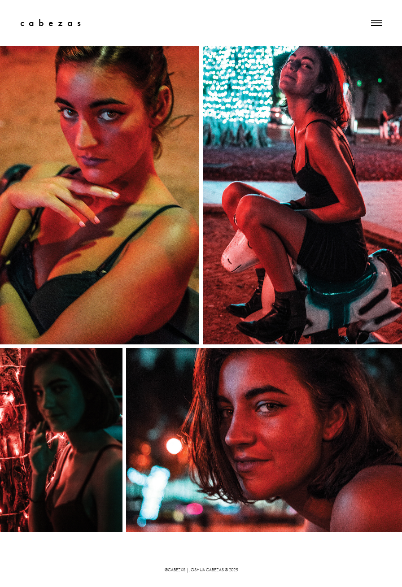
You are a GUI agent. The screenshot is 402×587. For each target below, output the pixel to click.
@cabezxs (175, 570)
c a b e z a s (50, 23)
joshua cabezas (206, 570)
